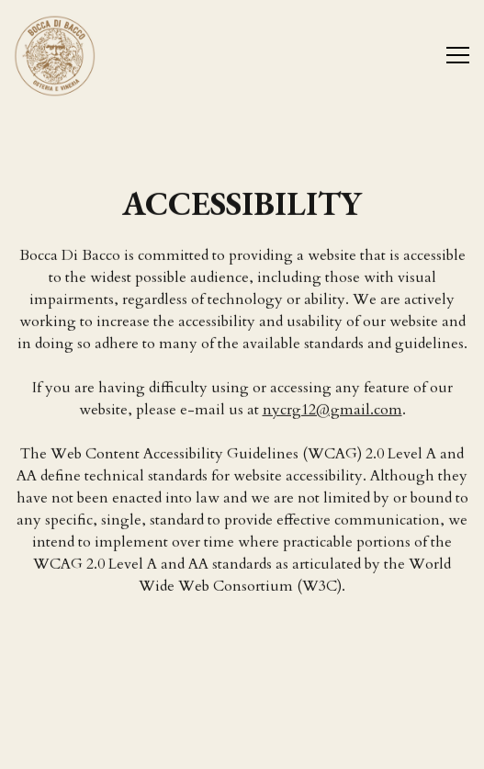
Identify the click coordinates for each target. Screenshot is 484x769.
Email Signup (242, 745)
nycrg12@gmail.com (332, 410)
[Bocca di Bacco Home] (78, 55)
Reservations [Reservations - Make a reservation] (242, 698)
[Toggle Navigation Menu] (458, 55)
